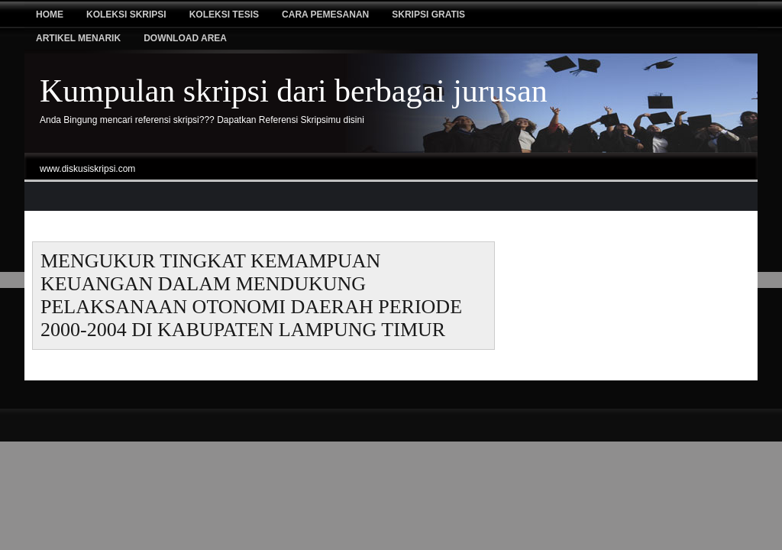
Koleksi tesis (224, 14)
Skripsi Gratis (428, 14)
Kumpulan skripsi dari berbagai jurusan (294, 90)
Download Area (185, 38)
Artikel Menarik (78, 38)
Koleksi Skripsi (126, 14)
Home (49, 14)
